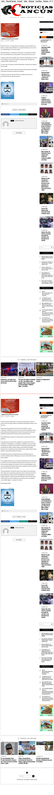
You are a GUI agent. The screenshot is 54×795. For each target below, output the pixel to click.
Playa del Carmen (11, 1)
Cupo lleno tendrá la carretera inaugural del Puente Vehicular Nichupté (45, 50)
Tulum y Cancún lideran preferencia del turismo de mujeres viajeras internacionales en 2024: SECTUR (26, 763)
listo (14, 519)
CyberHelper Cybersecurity (30, 782)
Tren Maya (19, 519)
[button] (51, 248)
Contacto (45, 1)
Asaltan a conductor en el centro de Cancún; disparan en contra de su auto (46, 101)
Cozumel (19, 1)
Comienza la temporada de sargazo (43, 383)
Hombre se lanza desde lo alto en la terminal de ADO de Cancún (47, 309)
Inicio (3, 1)
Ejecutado (15, 109)
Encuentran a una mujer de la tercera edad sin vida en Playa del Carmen (8, 384)
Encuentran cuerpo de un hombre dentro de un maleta (47, 303)
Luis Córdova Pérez (45, 321)
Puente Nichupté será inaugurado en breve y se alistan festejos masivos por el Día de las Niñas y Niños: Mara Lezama (46, 128)
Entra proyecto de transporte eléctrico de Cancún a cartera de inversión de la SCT (47, 317)
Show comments (19, 132)
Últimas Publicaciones (19, 120)
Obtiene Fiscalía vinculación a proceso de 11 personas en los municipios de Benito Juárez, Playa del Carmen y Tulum (46, 185)
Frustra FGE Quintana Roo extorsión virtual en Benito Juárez (45, 212)
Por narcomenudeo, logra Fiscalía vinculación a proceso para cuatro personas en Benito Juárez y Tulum (9, 763)
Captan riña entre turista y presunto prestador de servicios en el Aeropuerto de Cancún (46, 237)
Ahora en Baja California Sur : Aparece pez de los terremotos (47, 297)
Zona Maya (39, 1)
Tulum (24, 519)
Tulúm (25, 1)
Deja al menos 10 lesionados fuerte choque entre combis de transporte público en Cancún (46, 156)
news (12, 120)
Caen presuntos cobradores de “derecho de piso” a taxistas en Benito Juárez (46, 76)
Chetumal (31, 1)
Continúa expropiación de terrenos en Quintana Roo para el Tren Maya (44, 763)
